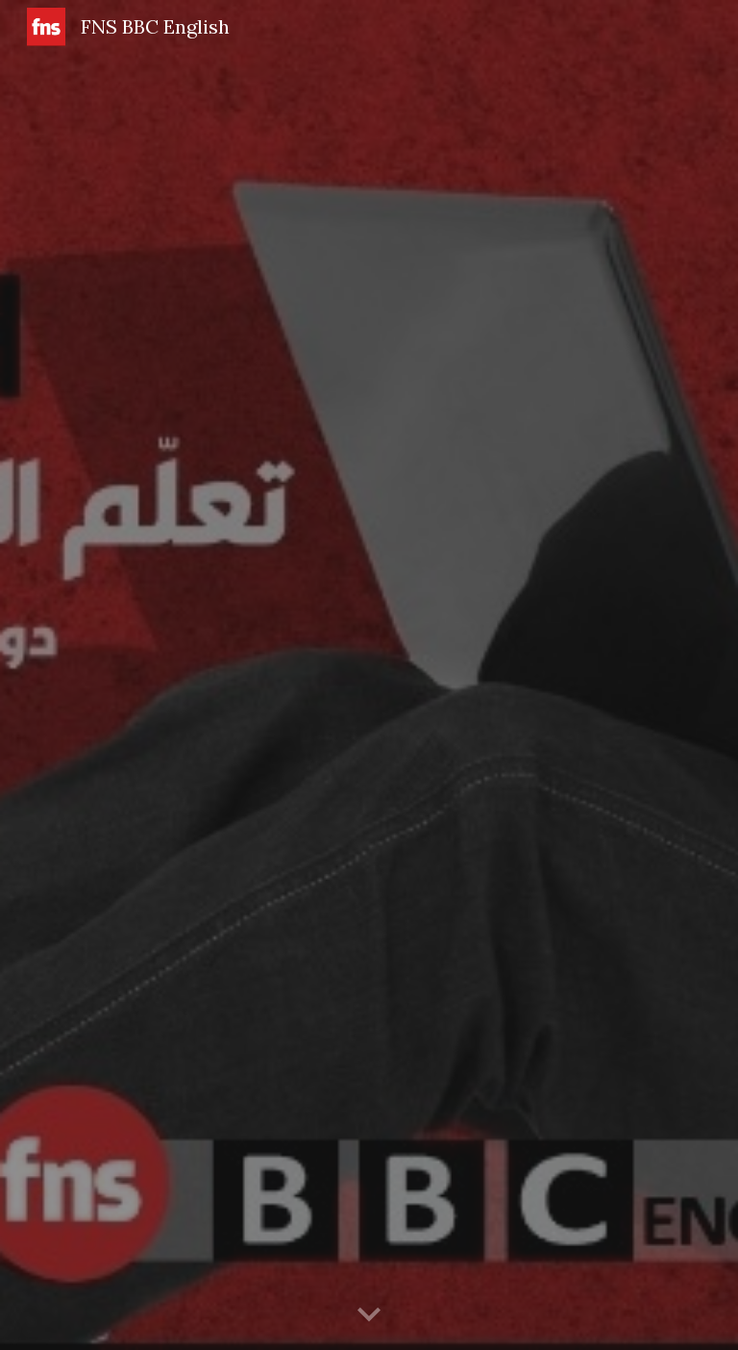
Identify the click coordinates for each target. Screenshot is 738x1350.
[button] (369, 1315)
